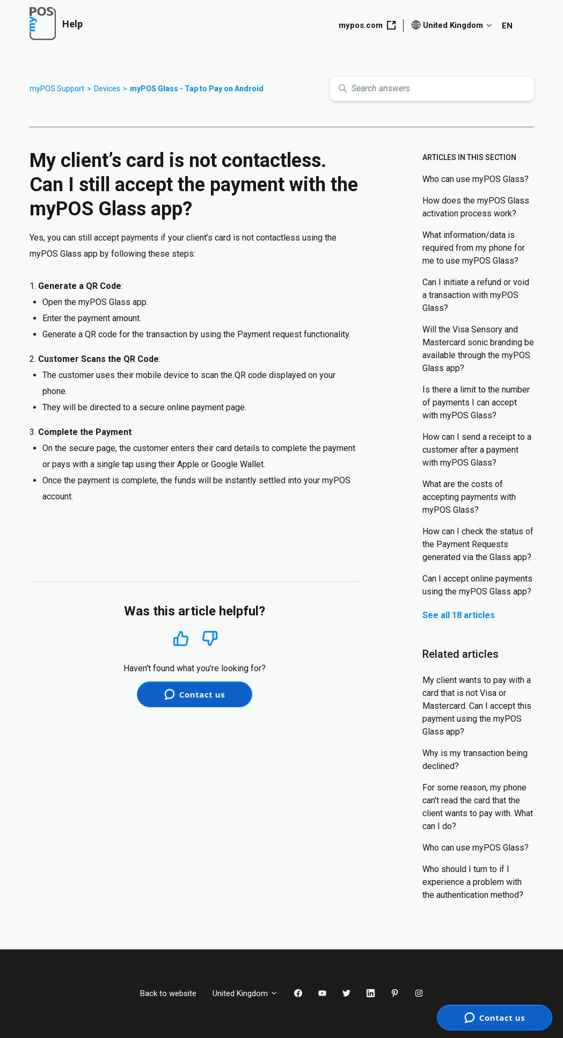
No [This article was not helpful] (209, 639)
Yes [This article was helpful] (181, 638)
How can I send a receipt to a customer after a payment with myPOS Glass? (476, 450)
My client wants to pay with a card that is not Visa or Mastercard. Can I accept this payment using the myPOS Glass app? (476, 706)
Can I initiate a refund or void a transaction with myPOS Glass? (475, 295)
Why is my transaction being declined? (475, 759)
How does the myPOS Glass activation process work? (475, 207)
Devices (107, 88)
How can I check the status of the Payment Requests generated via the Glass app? (477, 544)
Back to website (168, 993)
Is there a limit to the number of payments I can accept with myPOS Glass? (476, 402)
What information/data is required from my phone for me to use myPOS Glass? (473, 248)
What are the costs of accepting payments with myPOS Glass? (469, 497)
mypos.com (367, 25)
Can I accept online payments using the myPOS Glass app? (477, 585)
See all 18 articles (458, 615)
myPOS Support (57, 88)
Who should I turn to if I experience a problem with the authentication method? (472, 882)
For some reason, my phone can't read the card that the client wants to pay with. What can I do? (477, 806)
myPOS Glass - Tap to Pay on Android (197, 88)
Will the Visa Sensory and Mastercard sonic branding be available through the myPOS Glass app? (478, 348)
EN (507, 26)
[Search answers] (432, 89)
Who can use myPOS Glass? (475, 179)
